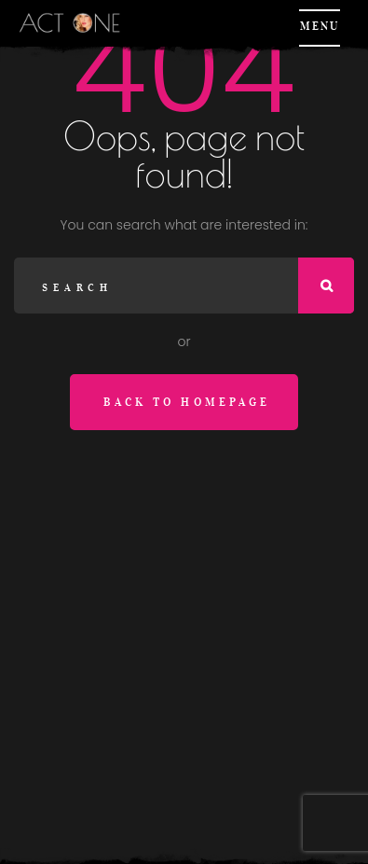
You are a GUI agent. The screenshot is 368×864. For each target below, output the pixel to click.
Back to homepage (186, 402)
